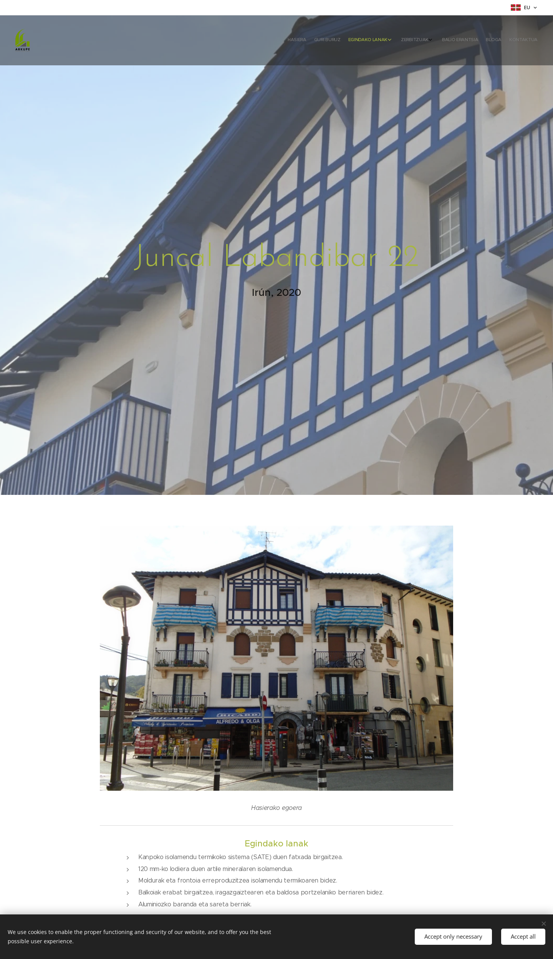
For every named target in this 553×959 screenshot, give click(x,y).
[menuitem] (481, 40)
